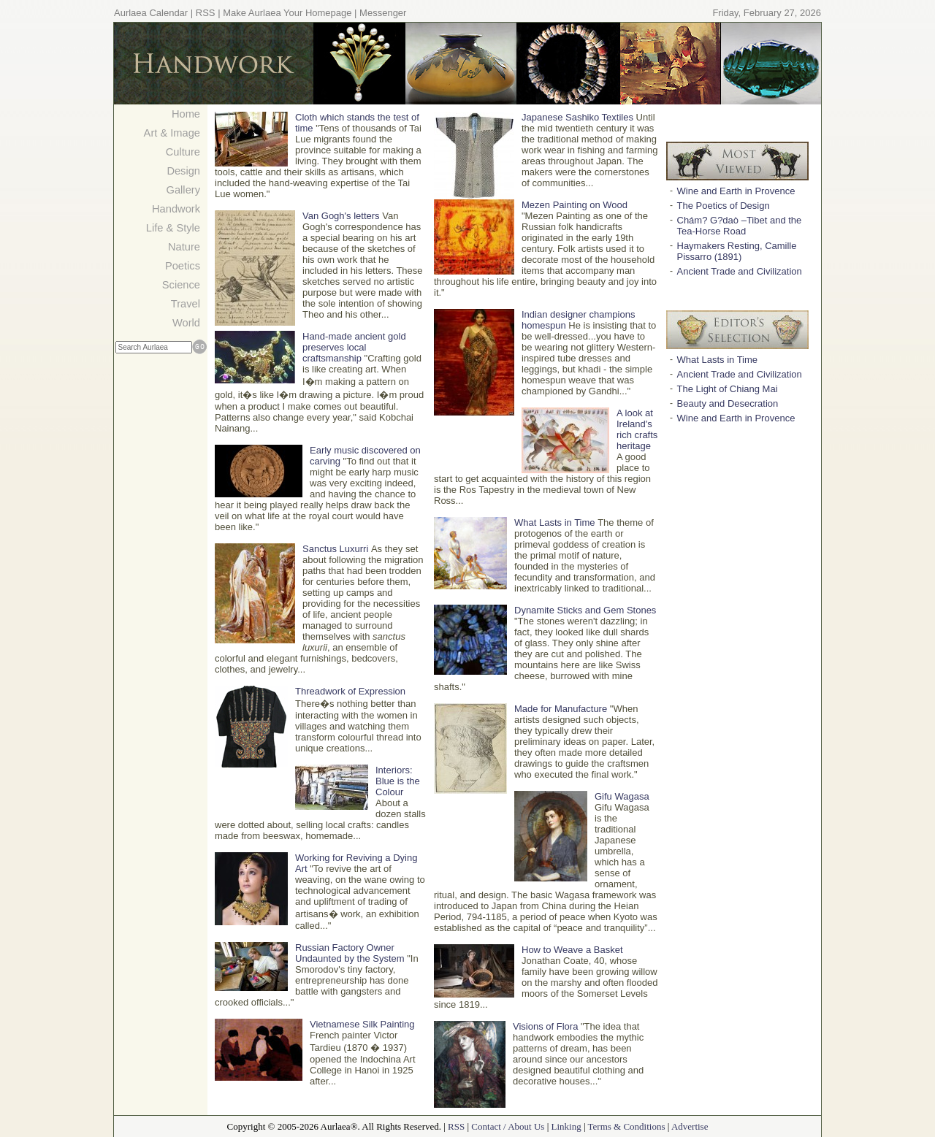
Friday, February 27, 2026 (766, 12)
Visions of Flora (545, 1026)
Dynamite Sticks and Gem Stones (585, 610)
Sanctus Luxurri (335, 548)
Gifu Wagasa (622, 796)
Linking (566, 1126)
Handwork (176, 209)
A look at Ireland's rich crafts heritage (637, 429)
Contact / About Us (507, 1126)
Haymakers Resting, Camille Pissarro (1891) (737, 251)
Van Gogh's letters (341, 215)
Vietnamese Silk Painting (362, 1024)
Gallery (183, 190)
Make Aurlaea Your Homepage (287, 12)
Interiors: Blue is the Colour (397, 781)
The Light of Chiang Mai (727, 388)
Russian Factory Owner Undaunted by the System (350, 953)
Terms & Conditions (626, 1126)
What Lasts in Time (554, 522)
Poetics (182, 266)
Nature (184, 247)
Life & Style (173, 228)
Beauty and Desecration (728, 403)
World (186, 323)
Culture (183, 152)
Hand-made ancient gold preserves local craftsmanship (354, 347)
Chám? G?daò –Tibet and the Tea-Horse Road (739, 226)
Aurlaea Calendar (151, 12)
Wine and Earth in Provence (736, 190)
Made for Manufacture (560, 708)
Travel (185, 304)
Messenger (382, 12)
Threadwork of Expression (350, 691)
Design (183, 171)
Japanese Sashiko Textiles (577, 117)
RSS (205, 12)
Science (181, 285)
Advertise (690, 1126)
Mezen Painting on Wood (574, 204)
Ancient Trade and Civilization (739, 271)
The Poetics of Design (723, 205)
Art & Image (172, 133)
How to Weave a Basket (572, 949)
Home (186, 114)
